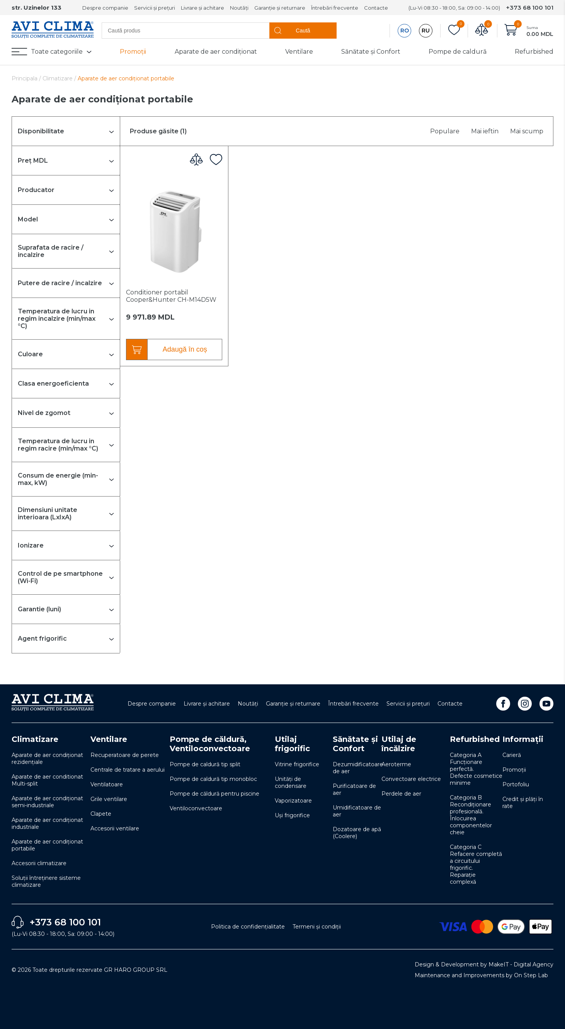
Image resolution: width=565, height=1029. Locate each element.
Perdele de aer (401, 793)
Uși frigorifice (292, 815)
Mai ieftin (485, 131)
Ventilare (299, 51)
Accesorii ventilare (114, 828)
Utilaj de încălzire (398, 744)
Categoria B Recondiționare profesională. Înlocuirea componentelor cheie (471, 815)
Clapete (100, 813)
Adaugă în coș (185, 349)
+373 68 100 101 (529, 7)
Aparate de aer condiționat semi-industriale (47, 802)
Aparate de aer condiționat (216, 51)
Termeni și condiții (317, 926)
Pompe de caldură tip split (205, 764)
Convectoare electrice (411, 779)
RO (404, 30)
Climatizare (35, 739)
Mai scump (526, 131)
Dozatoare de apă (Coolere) (357, 833)
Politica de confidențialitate (248, 926)
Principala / (27, 78)
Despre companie (105, 8)
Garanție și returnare (279, 8)
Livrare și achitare (202, 8)
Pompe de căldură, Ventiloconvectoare (210, 744)
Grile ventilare (108, 799)
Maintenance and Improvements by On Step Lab (481, 975)
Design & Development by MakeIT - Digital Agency (484, 964)
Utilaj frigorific (292, 744)
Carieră (511, 755)
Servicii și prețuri (154, 8)
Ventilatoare (106, 784)
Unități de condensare (290, 782)
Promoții (133, 51)
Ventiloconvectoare (196, 808)
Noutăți (239, 8)
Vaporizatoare (293, 800)
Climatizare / (60, 78)
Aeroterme (396, 764)
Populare (444, 131)
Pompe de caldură (458, 51)
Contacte (376, 8)
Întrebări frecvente (334, 8)
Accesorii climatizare (39, 863)
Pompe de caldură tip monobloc (213, 779)
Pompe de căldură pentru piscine (214, 793)
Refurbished (534, 51)
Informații (522, 739)
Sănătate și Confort (370, 51)
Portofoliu (515, 784)
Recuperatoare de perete (124, 755)
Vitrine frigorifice (297, 764)
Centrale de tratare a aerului (127, 769)
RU (426, 30)
